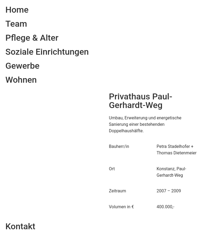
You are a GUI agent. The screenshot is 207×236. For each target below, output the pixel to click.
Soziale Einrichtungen (47, 52)
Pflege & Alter (31, 38)
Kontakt (20, 226)
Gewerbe (22, 66)
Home (17, 10)
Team (16, 24)
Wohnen (21, 80)
